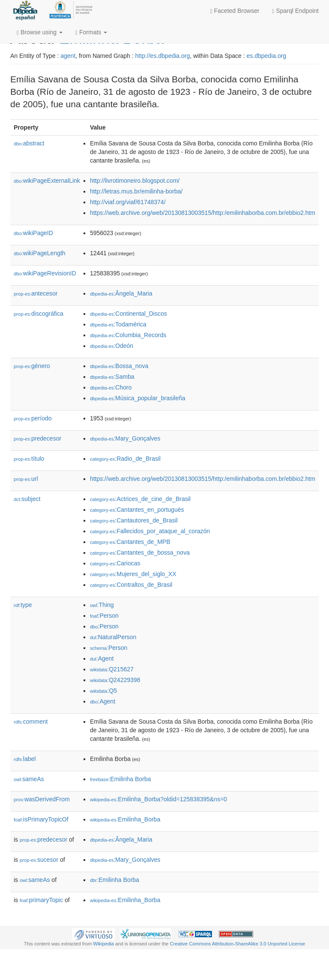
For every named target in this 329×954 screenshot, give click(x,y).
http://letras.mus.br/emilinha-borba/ (136, 191)
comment (31, 721)
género (32, 365)
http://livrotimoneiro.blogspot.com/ (134, 180)
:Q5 (103, 690)
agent (67, 55)
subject (27, 498)
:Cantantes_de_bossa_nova (140, 552)
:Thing (102, 604)
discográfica (38, 313)
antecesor (36, 293)
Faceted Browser (235, 11)
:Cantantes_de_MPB (130, 541)
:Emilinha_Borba (125, 819)
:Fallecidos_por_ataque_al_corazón (150, 531)
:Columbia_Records (128, 335)
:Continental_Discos (128, 313)
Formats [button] (91, 32)
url (26, 478)
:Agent (102, 658)
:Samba (112, 376)
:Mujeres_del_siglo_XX (133, 574)
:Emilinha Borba (120, 779)
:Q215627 (112, 669)
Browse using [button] (40, 32)
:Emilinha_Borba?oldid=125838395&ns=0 (158, 799)
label (25, 758)
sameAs (29, 779)
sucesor (39, 859)
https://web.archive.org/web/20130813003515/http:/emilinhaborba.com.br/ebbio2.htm (202, 212)
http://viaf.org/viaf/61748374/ (128, 202)
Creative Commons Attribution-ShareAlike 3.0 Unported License (237, 943)
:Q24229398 (115, 679)
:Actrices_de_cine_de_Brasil (140, 498)
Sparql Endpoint (295, 11)
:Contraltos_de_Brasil (131, 584)
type (23, 604)
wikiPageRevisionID (45, 273)
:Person (104, 615)
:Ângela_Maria (121, 293)
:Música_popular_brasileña (137, 398)
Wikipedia (103, 943)
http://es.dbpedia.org (162, 55)
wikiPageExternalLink (47, 180)
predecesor (37, 438)
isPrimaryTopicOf (41, 819)
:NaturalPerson (113, 637)
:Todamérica (118, 324)
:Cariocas (115, 563)
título (29, 458)
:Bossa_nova (119, 365)
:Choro (111, 387)
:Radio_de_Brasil (125, 458)
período (33, 418)
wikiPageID (33, 232)
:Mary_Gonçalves (125, 438)
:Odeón (111, 345)
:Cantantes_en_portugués (137, 509)
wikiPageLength (40, 253)
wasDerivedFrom (42, 799)
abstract (29, 143)
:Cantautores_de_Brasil (134, 520)
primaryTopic (41, 900)
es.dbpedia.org (267, 55)
